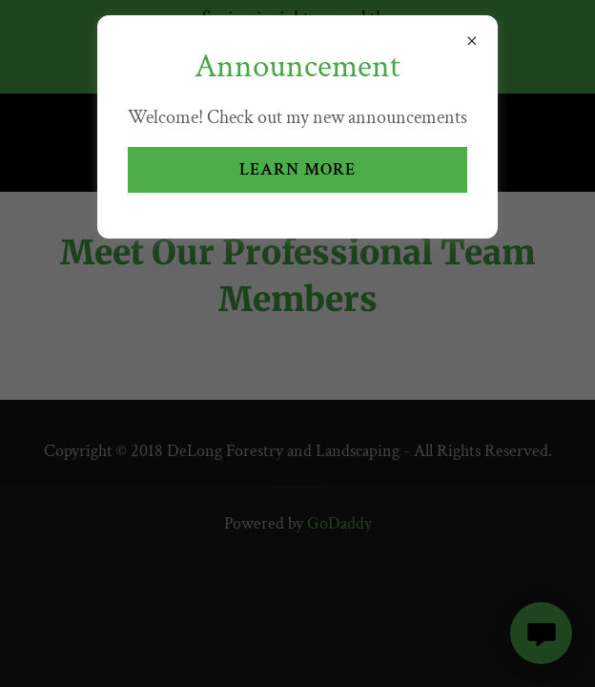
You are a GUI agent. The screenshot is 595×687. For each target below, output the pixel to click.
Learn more (297, 169)
